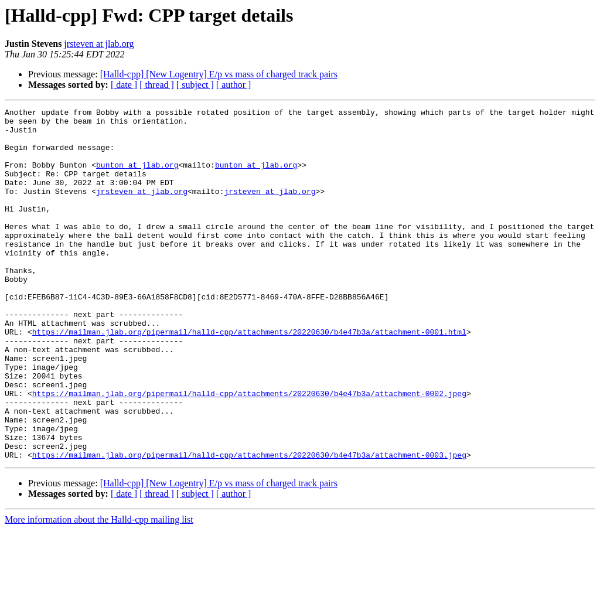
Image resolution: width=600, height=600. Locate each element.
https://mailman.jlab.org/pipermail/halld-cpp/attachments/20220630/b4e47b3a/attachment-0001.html (249, 377)
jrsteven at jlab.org (99, 44)
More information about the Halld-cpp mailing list (99, 590)
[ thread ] (156, 85)
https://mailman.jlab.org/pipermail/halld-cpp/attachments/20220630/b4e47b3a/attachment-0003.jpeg (249, 525)
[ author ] (233, 85)
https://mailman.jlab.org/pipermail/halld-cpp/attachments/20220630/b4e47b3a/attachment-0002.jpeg (249, 451)
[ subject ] (195, 85)
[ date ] (124, 85)
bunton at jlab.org (137, 177)
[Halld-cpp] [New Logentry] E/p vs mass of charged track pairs (219, 74)
